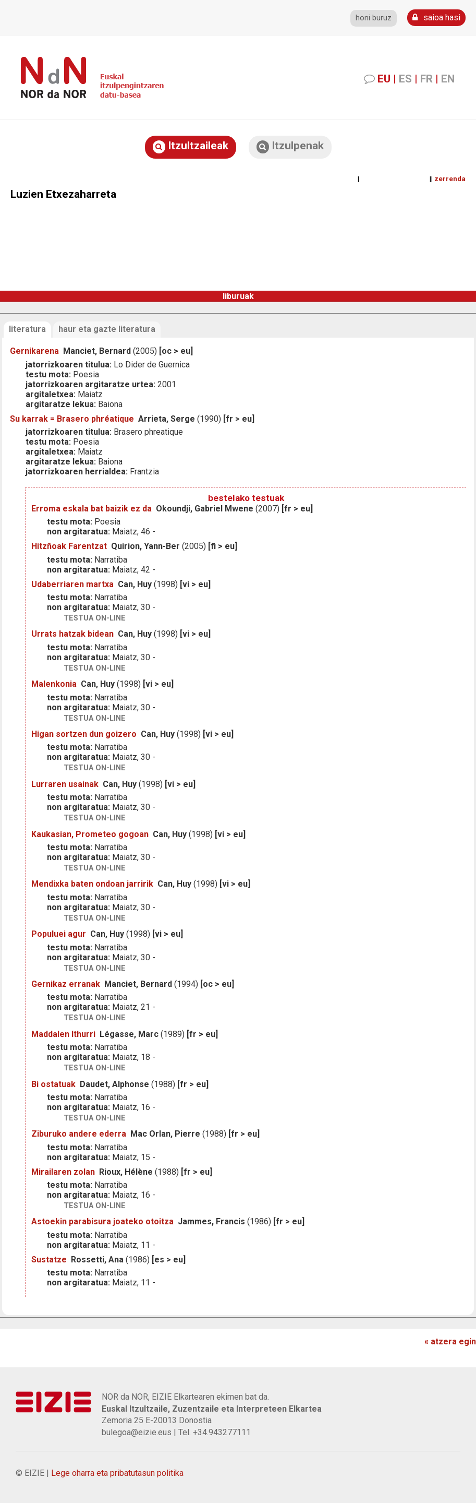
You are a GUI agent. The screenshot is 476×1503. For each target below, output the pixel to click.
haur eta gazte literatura (106, 329)
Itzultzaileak (190, 146)
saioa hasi (436, 17)
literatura (27, 329)
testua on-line (95, 618)
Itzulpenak (290, 146)
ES (405, 79)
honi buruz (374, 18)
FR (426, 79)
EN (448, 79)
